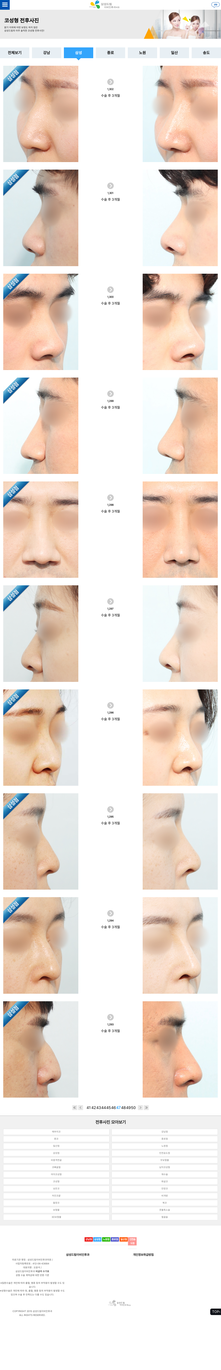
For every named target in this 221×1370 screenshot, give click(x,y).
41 (89, 1107)
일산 (174, 52)
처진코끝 (56, 1195)
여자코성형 (56, 1174)
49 (128, 1107)
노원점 (164, 1146)
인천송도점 (164, 1153)
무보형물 (164, 1160)
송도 (206, 52)
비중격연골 (56, 1160)
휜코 (56, 1138)
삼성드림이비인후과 (77, 1254)
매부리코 (56, 1131)
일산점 (56, 1146)
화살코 (164, 1181)
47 (118, 1107)
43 (98, 1107)
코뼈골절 (56, 1167)
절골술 (164, 1217)
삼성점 (56, 1153)
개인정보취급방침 (143, 1254)
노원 (142, 52)
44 (103, 1107)
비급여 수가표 (42, 1271)
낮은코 (56, 1188)
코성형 (56, 1181)
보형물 (56, 1210)
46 (113, 1107)
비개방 (164, 1195)
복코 (165, 1202)
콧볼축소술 (164, 1210)
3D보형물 (56, 1217)
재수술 (164, 1174)
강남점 (164, 1131)
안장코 (164, 1188)
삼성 (78, 52)
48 (123, 1107)
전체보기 (15, 52)
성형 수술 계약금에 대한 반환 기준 (32, 1275)
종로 (110, 52)
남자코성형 (164, 1167)
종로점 (164, 1138)
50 (133, 1107)
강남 (46, 52)
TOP (215, 1312)
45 (108, 1107)
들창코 (56, 1202)
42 (93, 1107)
